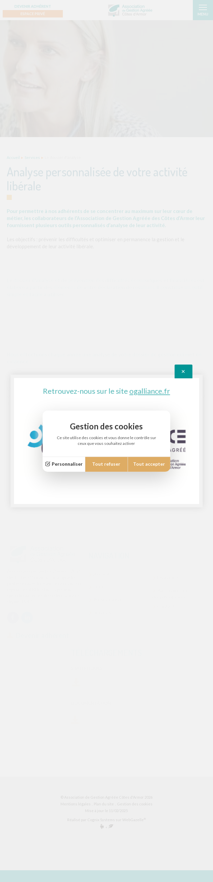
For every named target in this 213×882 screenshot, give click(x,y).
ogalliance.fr (149, 391)
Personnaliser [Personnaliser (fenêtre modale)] (67, 464)
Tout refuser (106, 464)
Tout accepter (149, 464)
